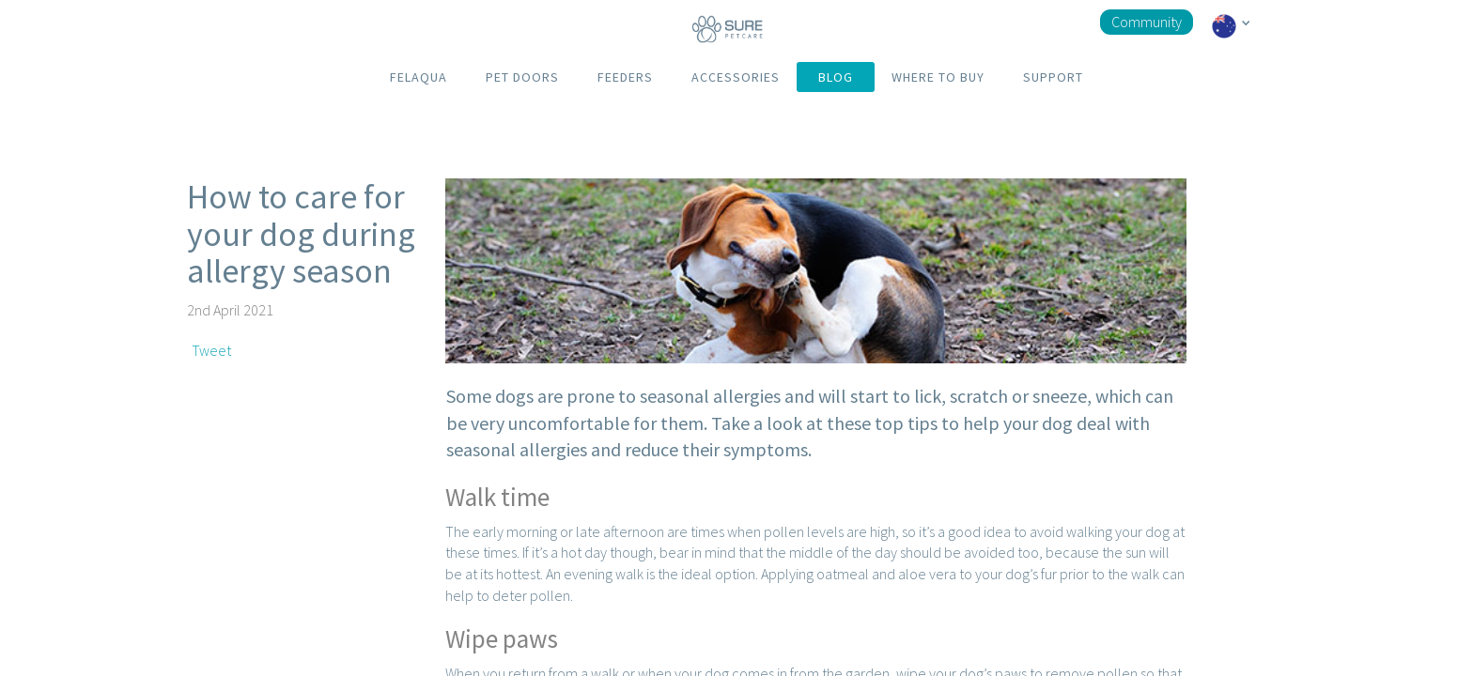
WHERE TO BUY (938, 77)
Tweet (211, 350)
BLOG (835, 77)
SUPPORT (1053, 77)
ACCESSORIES (735, 77)
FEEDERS (625, 77)
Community (1146, 21)
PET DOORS (522, 77)
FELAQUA (418, 77)
